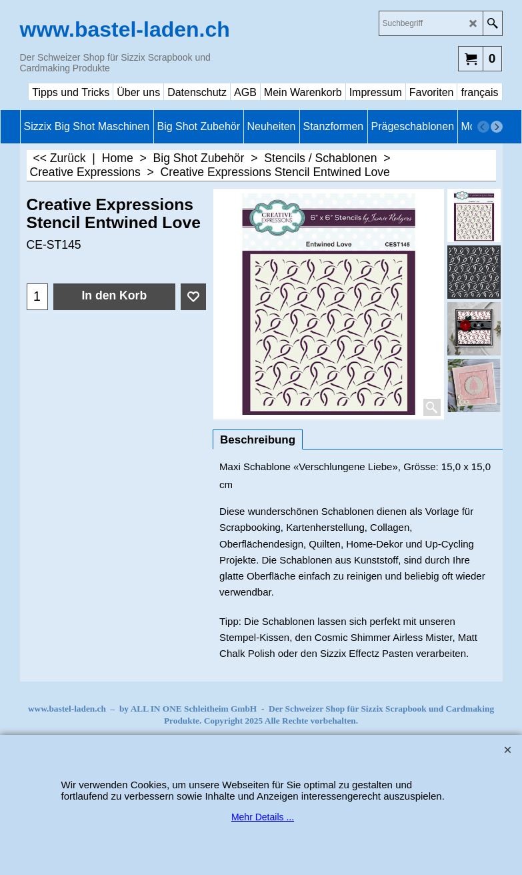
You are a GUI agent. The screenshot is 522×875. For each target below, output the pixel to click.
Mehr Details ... (262, 817)
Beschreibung (257, 439)
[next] (497, 127)
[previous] (483, 127)
